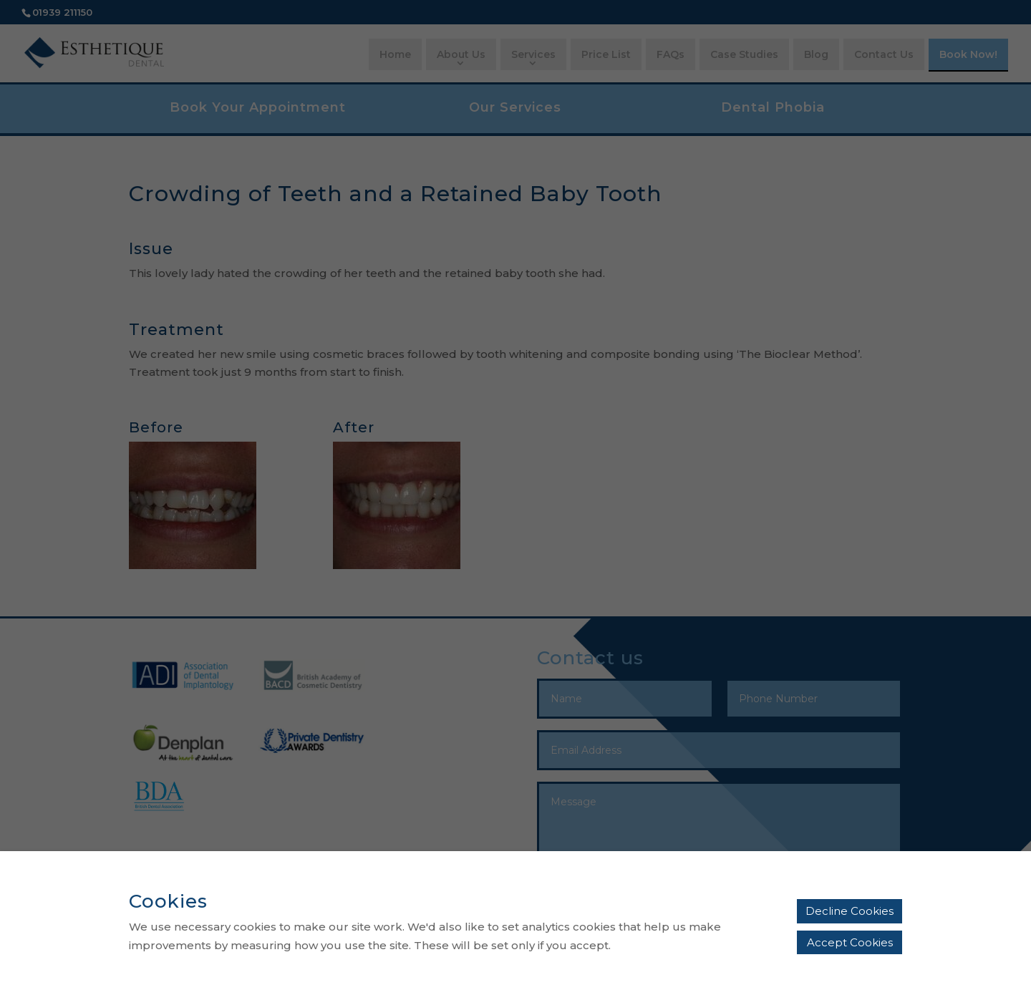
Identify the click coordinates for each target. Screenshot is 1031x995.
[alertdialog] (515, 923)
